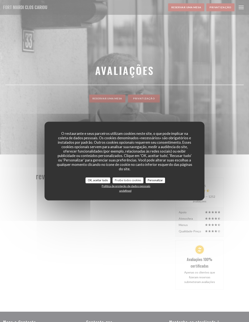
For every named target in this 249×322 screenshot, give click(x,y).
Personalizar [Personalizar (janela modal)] (155, 180)
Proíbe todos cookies (128, 180)
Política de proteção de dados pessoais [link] (126, 186)
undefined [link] (125, 190)
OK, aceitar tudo (98, 180)
